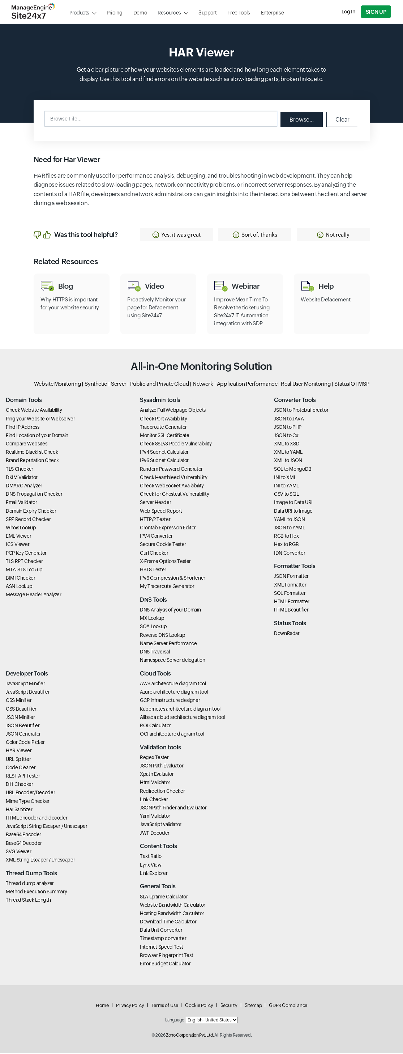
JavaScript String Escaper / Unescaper (46, 827)
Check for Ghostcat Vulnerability (174, 495)
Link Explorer (153, 874)
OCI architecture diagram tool (172, 735)
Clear (342, 119)
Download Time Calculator (168, 922)
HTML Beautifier (291, 610)
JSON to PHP (287, 428)
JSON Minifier (20, 718)
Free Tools (238, 13)
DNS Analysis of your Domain (170, 610)
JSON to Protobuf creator (301, 411)
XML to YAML (288, 453)
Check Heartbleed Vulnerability (173, 478)
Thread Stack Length (28, 900)
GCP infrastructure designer (170, 701)
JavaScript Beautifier (28, 693)
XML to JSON (288, 461)
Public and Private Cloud (159, 384)
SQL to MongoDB (293, 470)
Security (228, 1006)
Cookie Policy (199, 1006)
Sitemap (253, 1006)
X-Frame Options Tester (165, 562)
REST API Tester (23, 776)
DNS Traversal (155, 652)
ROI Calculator (155, 726)
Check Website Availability (34, 411)
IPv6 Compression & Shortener (172, 579)
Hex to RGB (286, 545)
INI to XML (285, 478)
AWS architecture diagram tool (173, 684)
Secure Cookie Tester (163, 545)
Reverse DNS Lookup (162, 636)
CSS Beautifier (21, 709)
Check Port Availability (163, 419)
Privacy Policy (130, 1006)
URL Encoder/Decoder (30, 793)
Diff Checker (19, 785)
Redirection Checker (162, 792)
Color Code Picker (25, 743)
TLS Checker (19, 470)
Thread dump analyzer (30, 884)
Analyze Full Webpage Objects (173, 411)
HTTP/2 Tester (155, 520)
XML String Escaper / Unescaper (40, 860)
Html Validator (155, 783)
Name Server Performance (168, 644)
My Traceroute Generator (167, 587)
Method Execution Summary (36, 892)
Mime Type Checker (28, 802)
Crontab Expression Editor (168, 528)
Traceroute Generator (163, 428)
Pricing (114, 13)
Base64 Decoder (24, 844)
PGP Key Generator (26, 553)
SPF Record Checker (28, 520)
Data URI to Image (293, 512)
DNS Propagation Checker (34, 495)
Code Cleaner (21, 768)
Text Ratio (150, 857)
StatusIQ (344, 384)
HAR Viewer (18, 751)
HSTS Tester (153, 570)
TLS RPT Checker (24, 562)
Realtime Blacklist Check (32, 453)
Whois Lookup (21, 528)
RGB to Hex (286, 537)
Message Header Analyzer (33, 595)
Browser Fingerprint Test (166, 956)
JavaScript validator (160, 825)
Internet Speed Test (161, 948)
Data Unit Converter (161, 931)
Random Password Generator (171, 470)
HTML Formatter (291, 602)
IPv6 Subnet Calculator (164, 461)
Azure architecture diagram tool (174, 693)
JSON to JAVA (289, 419)
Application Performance (247, 384)
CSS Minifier (19, 701)
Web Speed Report (161, 512)
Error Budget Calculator (165, 964)
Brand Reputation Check (32, 461)
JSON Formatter (291, 577)
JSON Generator (23, 735)
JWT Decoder (155, 834)
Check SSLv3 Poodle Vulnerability (175, 445)
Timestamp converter (163, 939)
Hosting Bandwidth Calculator (172, 914)
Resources (169, 13)
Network (203, 384)
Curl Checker (154, 553)
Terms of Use (164, 1006)
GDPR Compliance (288, 1006)
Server (119, 384)
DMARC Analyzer (24, 486)
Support (207, 13)
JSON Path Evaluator (161, 766)
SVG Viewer (18, 852)
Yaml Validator (155, 817)
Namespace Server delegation (172, 661)
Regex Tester (154, 758)
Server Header (155, 503)
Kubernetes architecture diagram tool (180, 709)
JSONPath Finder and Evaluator (173, 808)
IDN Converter (289, 553)
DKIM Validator (22, 478)
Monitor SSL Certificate (164, 436)
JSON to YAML (289, 528)
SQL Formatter (289, 594)
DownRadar (287, 634)
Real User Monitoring (306, 384)
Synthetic (96, 384)
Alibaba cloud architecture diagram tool (182, 718)
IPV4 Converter (156, 537)
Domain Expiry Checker (31, 512)
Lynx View (151, 865)
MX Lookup (152, 619)
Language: (175, 1021)
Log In (349, 11)
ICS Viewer (17, 545)
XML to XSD (286, 445)
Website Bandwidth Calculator (172, 906)
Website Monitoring (57, 384)
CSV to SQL (286, 495)
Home (102, 1006)
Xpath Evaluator (157, 775)
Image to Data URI (293, 503)
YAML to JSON (289, 520)
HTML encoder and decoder (36, 818)
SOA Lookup (153, 627)
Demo (140, 13)
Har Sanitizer (19, 810)
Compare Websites (26, 445)
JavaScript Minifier (25, 684)
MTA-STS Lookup (24, 570)
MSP (363, 384)
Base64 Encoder (23, 835)
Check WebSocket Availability (172, 486)
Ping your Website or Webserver (40, 419)
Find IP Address (22, 428)
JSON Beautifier (23, 726)
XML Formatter (290, 585)
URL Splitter (18, 760)
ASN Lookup (19, 587)
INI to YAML (286, 486)
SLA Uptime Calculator (164, 897)
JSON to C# (286, 436)
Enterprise (272, 13)
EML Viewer (18, 537)
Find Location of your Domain (37, 436)
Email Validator (21, 503)
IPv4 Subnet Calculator (164, 453)
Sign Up (376, 12)
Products (79, 13)
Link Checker (154, 800)
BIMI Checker (20, 579)
